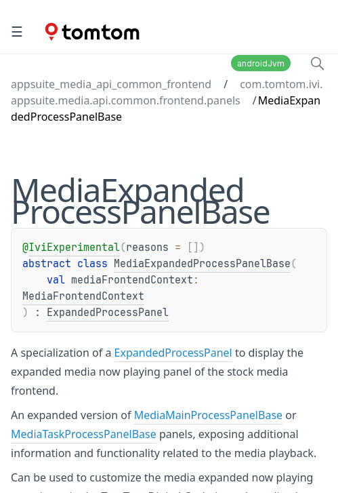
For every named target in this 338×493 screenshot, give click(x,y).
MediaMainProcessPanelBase (208, 415)
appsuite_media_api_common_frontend (111, 84)
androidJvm (260, 63)
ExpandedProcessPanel (108, 312)
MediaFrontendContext (83, 296)
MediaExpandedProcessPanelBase (202, 264)
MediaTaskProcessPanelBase (83, 434)
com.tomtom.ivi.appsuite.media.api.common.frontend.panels (167, 92)
